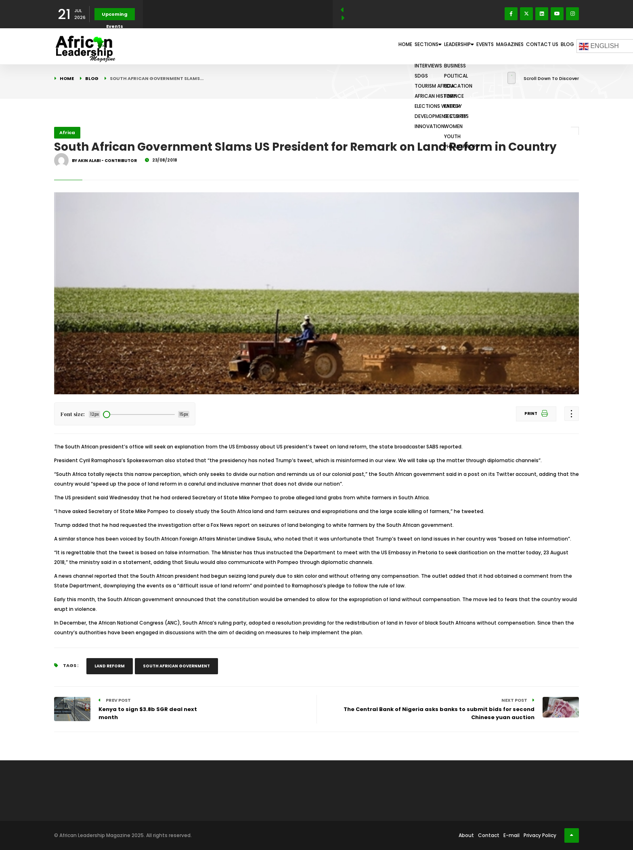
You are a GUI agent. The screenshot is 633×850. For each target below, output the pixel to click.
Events (454, 46)
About (466, 835)
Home (338, 46)
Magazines (488, 46)
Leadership (416, 46)
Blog (563, 46)
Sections (372, 46)
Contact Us (529, 46)
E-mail (511, 835)
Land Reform (109, 666)
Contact (488, 835)
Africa (67, 132)
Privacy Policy (540, 835)
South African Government (176, 666)
